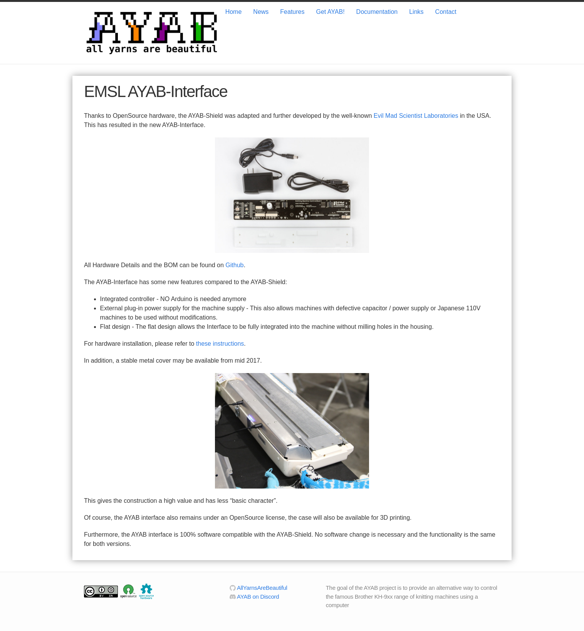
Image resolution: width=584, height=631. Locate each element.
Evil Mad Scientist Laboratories (416, 115)
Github (234, 265)
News (261, 11)
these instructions (220, 343)
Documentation (377, 11)
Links (416, 11)
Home (233, 11)
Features (292, 11)
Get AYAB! (330, 11)
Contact (445, 11)
